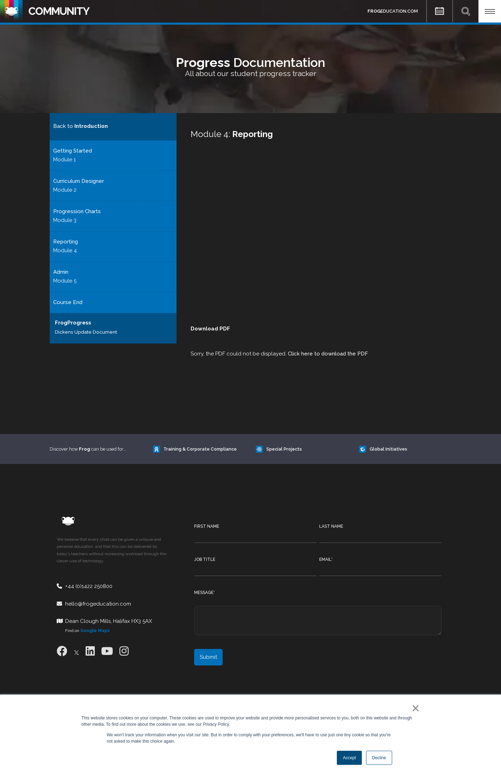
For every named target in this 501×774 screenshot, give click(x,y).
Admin (60, 272)
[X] (76, 651)
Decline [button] (379, 757)
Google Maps (95, 630)
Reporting (65, 242)
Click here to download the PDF (328, 354)
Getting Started (72, 151)
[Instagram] (124, 651)
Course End (67, 302)
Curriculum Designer (78, 181)
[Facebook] (62, 651)
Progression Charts (77, 211)
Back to (80, 126)
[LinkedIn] (90, 651)
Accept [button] (349, 757)
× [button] (414, 708)
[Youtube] (107, 651)
